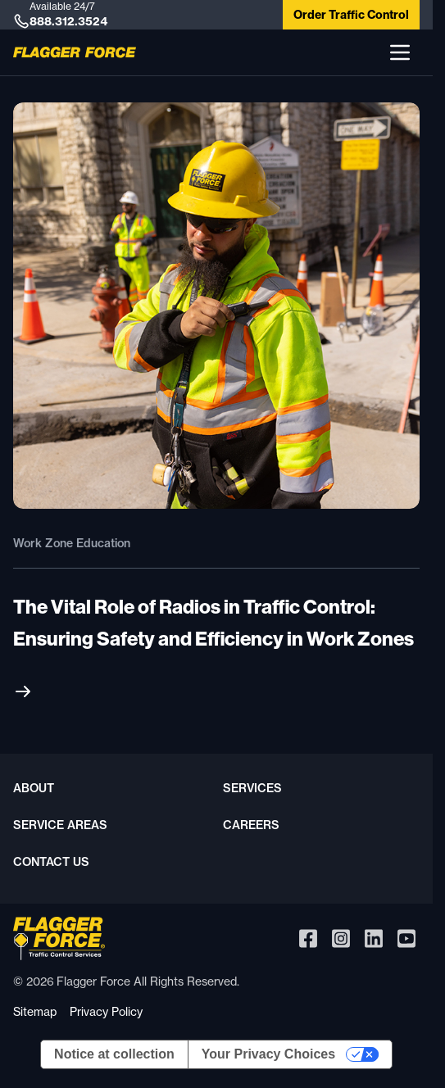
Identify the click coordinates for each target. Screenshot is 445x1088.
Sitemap (35, 1011)
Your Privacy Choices (268, 1054)
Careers (251, 825)
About (33, 788)
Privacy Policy (106, 1011)
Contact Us (51, 862)
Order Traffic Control (351, 14)
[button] (400, 52)
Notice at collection (114, 1054)
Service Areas (60, 825)
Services (252, 788)
